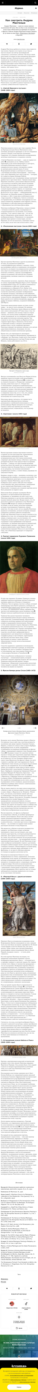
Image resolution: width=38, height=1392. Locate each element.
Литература (34, 13)
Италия (3, 1282)
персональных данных (18, 1380)
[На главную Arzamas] (19, 2)
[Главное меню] (2, 2)
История (20, 13)
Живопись (4, 1279)
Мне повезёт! (36, 8)
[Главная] (19, 1366)
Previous (3, 728)
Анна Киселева (21, 39)
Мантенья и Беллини (27, 33)
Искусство (26, 13)
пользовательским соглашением (21, 1375)
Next (35, 728)
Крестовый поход (14, 607)
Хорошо (19, 1387)
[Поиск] (35, 3)
